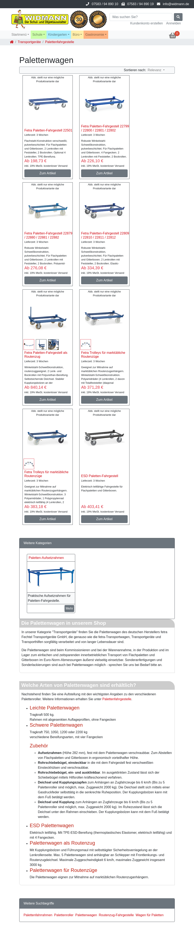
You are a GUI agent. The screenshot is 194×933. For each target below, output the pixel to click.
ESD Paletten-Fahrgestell (99, 476)
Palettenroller (63, 915)
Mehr (69, 608)
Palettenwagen (86, 915)
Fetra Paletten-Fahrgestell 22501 (48, 130)
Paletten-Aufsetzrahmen (46, 558)
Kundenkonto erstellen (146, 23)
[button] (20, 35)
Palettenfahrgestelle (116, 699)
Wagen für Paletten (149, 915)
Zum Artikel (47, 173)
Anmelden (173, 23)
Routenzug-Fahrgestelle (116, 915)
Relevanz (155, 70)
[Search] (141, 17)
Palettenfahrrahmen (38, 915)
